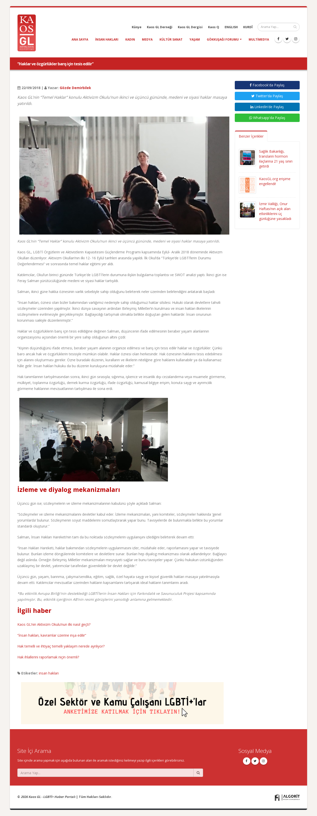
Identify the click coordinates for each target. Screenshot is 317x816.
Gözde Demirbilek (75, 87)
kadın (130, 39)
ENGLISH (231, 27)
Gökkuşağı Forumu (223, 39)
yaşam (194, 39)
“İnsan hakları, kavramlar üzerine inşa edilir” (51, 635)
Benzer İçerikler (251, 136)
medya (147, 39)
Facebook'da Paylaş (267, 85)
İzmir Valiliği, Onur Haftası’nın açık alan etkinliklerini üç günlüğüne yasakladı (275, 211)
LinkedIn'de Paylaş (267, 106)
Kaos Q (213, 27)
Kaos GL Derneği (159, 27)
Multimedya (259, 39)
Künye (136, 27)
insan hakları (106, 39)
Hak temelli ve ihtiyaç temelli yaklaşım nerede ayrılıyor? (61, 646)
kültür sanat (171, 39)
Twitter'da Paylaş (267, 96)
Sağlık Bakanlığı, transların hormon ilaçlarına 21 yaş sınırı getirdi (275, 158)
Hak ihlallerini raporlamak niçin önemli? (48, 657)
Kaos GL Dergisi (190, 27)
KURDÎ (248, 27)
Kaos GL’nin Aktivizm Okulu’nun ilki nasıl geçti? (53, 624)
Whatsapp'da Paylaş (267, 117)
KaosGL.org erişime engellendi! (275, 181)
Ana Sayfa (80, 39)
